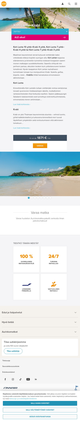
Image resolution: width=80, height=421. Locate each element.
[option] (40, 174)
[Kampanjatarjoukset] (40, 37)
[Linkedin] (35, 379)
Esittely (17, 32)
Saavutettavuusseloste (10, 366)
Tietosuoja (6, 361)
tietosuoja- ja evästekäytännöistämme (23, 399)
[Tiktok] (20, 379)
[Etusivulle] (3, 3)
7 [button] (47, 198)
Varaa (40, 146)
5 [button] (41, 198)
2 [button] (32, 198)
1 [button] (29, 198)
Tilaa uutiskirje (13, 351)
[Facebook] (5, 379)
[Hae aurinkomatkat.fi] (69, 4)
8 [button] (50, 198)
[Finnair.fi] (10, 388)
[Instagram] (13, 379)
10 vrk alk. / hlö (40, 138)
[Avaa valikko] (76, 4)
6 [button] (44, 198)
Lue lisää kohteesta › (21, 104)
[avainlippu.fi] (76, 388)
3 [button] (35, 198)
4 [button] (38, 198)
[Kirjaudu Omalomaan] (62, 4)
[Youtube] (28, 379)
